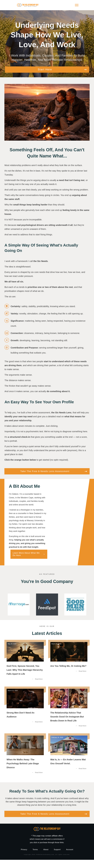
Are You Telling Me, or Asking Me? (69, 663)
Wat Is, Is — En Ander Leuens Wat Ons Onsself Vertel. (69, 757)
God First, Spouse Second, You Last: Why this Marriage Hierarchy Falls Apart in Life (25, 663)
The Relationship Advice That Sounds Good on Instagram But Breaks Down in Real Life (69, 710)
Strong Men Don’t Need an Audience (25, 710)
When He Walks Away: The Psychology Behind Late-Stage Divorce (25, 757)
